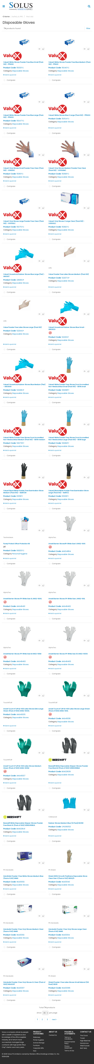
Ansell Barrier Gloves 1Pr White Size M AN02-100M (22, 654)
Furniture (36, 1045)
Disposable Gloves (20, 71)
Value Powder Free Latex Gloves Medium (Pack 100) (68, 274)
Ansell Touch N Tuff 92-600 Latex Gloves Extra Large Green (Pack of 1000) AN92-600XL (23, 710)
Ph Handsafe (8, 870)
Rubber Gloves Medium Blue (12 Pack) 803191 (65, 823)
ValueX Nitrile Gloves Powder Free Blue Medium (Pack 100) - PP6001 (69, 63)
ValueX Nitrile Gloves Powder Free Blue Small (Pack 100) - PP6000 (23, 63)
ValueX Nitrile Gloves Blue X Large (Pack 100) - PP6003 (69, 115)
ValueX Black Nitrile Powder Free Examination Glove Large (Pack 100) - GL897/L (68, 492)
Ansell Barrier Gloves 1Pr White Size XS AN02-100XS (68, 654)
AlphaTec (52, 537)
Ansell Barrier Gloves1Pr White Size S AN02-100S (66, 544)
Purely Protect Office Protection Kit (16, 544)
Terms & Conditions (68, 1038)
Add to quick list (9, 75)
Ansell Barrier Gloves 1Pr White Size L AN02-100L (66, 599)
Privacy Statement (68, 1047)
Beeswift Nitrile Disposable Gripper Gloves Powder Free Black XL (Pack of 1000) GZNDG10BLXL (23, 824)
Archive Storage (38, 1043)
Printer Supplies (38, 1040)
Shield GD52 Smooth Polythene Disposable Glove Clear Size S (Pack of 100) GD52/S (67, 877)
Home (6, 16)
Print (34, 1051)
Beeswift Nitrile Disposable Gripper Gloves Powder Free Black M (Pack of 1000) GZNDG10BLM (68, 767)
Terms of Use (69, 1051)
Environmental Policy (70, 1042)
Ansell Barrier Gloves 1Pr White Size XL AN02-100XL (22, 599)
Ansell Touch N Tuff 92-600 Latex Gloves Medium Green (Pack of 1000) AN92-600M (22, 767)
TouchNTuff (7, 703)
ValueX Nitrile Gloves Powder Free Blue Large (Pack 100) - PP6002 (23, 116)
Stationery (36, 1037)
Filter (88, 28)
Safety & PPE (17, 16)
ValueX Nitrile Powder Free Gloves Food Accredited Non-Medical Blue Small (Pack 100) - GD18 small (68, 385)
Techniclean (8, 537)
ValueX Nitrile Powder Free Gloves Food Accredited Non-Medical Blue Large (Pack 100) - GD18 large (68, 439)
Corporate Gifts (38, 1048)
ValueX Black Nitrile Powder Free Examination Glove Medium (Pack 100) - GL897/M (23, 492)
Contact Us (53, 1035)
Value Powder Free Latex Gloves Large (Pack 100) (22, 327)
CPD (50, 268)
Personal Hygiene (19, 553)
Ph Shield (52, 870)
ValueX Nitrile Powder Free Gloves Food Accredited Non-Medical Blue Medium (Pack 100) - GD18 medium (24, 439)
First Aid (29, 16)
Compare (9, 80)
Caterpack (52, 817)
